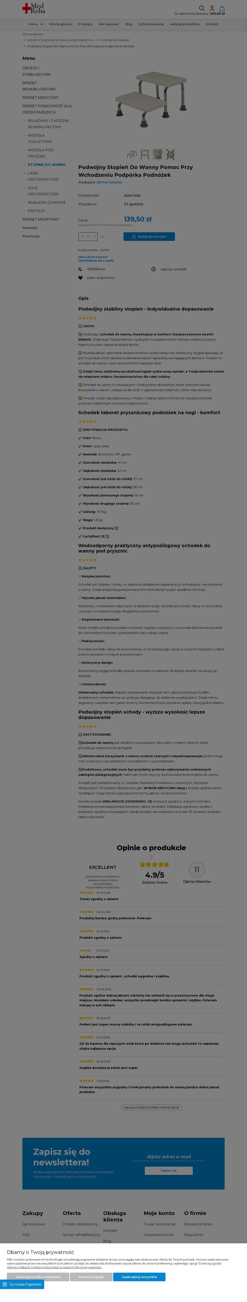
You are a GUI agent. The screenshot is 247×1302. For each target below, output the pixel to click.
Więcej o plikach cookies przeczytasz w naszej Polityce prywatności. (54, 1267)
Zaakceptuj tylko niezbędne (38, 1277)
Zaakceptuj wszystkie (139, 1277)
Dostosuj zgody (91, 1277)
